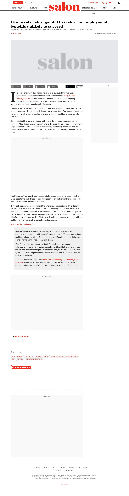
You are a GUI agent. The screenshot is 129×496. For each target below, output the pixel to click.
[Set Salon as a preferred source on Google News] (70, 86)
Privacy (71, 467)
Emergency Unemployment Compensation (64, 356)
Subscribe (18, 3)
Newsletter (93, 3)
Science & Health (89, 8)
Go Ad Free (69, 470)
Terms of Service (84, 467)
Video (115, 8)
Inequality (20, 359)
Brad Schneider (17, 356)
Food (45, 8)
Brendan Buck (28, 356)
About (46, 467)
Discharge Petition (42, 356)
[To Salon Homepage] (64, 6)
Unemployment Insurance (34, 359)
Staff (53, 467)
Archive (58, 470)
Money (104, 8)
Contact (62, 467)
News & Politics (18, 8)
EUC (13, 359)
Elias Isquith (17, 33)
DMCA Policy (64, 484)
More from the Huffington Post (23, 224)
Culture (33, 8)
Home (38, 467)
